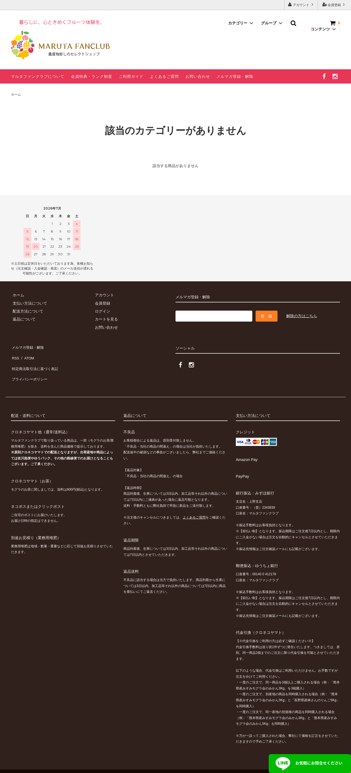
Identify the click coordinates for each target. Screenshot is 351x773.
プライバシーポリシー (30, 370)
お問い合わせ (197, 76)
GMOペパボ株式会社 (91, 766)
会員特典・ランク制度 (91, 76)
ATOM (27, 354)
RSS (15, 354)
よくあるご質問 (164, 76)
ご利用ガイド (131, 76)
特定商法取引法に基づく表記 (36, 362)
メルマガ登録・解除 (234, 76)
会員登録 (334, 4)
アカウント (301, 4)
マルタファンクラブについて (37, 76)
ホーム (16, 94)
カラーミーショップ (17, 766)
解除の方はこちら (301, 316)
